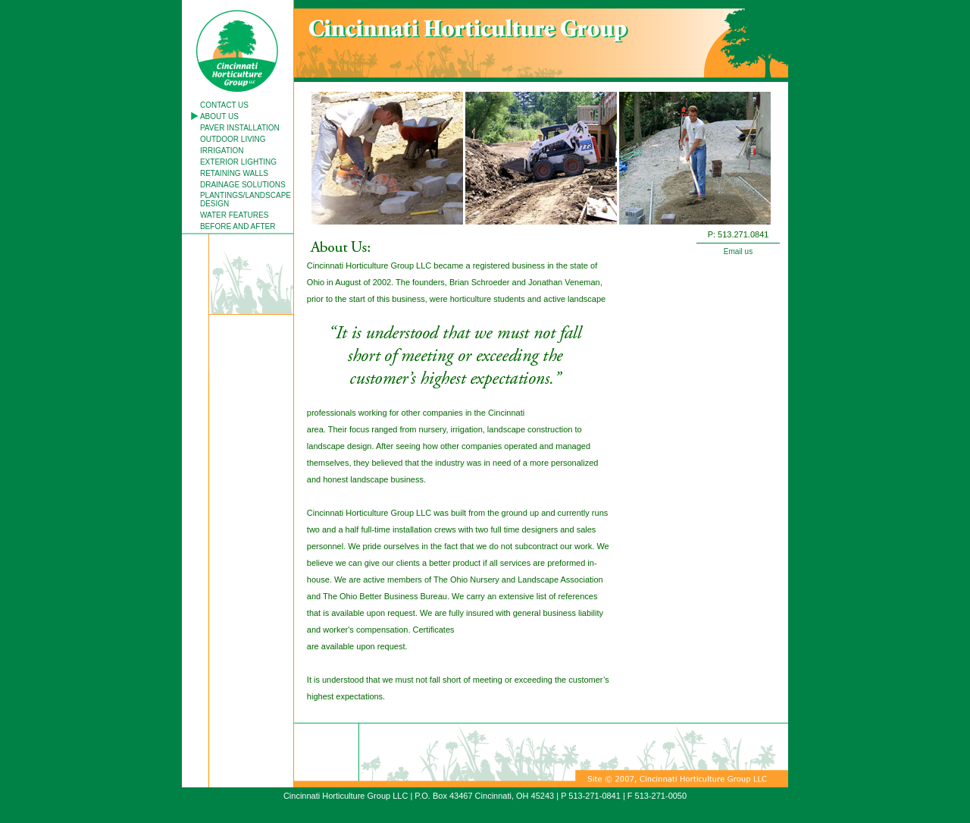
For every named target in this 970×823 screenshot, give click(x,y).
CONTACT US (224, 105)
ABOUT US (219, 116)
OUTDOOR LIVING (233, 139)
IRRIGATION (222, 150)
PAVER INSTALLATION (240, 128)
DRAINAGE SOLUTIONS (243, 185)
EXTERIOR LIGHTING (238, 162)
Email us (738, 251)
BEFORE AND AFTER (237, 226)
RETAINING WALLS (234, 173)
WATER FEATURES (234, 215)
